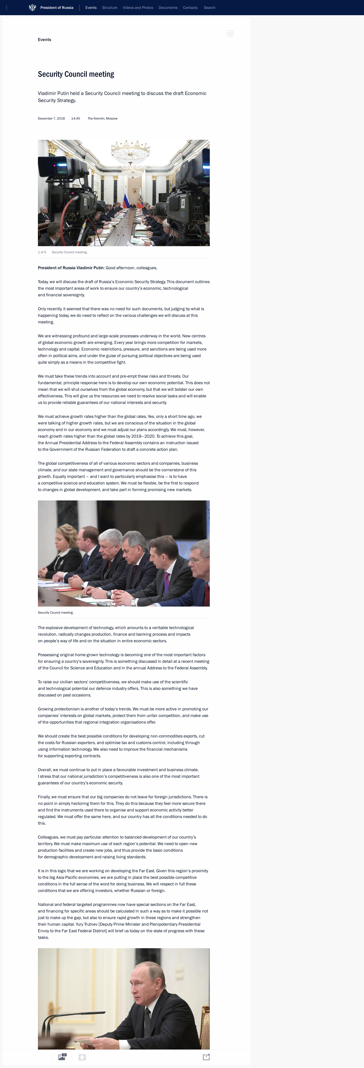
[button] (8, 7)
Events (44, 40)
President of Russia (57, 7)
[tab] (41, 1057)
